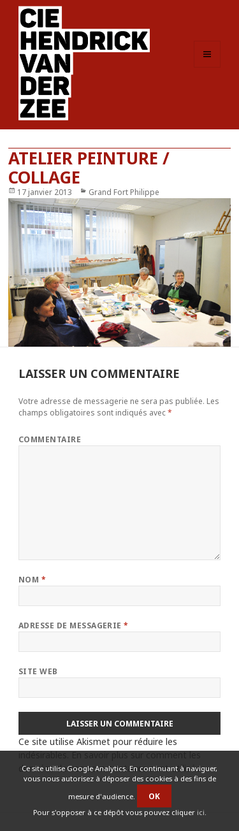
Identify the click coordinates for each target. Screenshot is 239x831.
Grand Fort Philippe (124, 192)
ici (201, 812)
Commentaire (49, 439)
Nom (32, 579)
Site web (38, 671)
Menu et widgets (207, 67)
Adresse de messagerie (73, 625)
